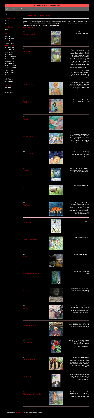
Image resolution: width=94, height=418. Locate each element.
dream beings (9, 41)
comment (8, 90)
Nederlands (6, 14)
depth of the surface (11, 63)
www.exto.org (18, 412)
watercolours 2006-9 (11, 65)
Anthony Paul (38, 5)
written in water (9, 43)
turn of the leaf (9, 52)
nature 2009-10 (9, 61)
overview (7, 29)
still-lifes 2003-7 (9, 79)
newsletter (8, 87)
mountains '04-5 (9, 77)
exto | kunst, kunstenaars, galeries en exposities (10, 5)
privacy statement (10, 92)
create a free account (22, 9)
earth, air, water (9, 38)
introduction (8, 21)
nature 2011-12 (9, 50)
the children (8, 36)
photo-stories (9, 81)
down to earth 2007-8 (11, 72)
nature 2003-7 (9, 74)
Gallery (7, 33)
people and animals (10, 56)
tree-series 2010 (9, 59)
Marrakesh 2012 (9, 47)
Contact (8, 85)
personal (7, 23)
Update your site (10, 9)
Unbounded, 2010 (10, 54)
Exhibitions (9, 27)
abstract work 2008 (10, 68)
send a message (28, 27)
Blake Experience (10, 45)
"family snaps (9, 70)
